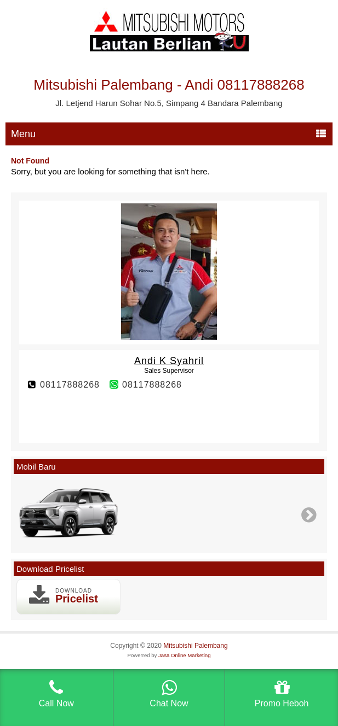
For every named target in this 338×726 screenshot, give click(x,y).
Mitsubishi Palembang (195, 645)
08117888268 (70, 384)
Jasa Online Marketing (184, 655)
